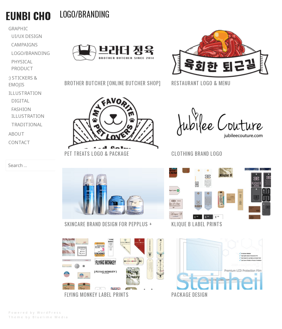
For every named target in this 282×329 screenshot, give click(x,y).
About (16, 134)
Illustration (25, 93)
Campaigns (24, 45)
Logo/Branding (30, 53)
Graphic (18, 28)
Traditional (26, 124)
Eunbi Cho (28, 15)
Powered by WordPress (35, 312)
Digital (20, 101)
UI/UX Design (26, 36)
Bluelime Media (50, 317)
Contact (19, 142)
